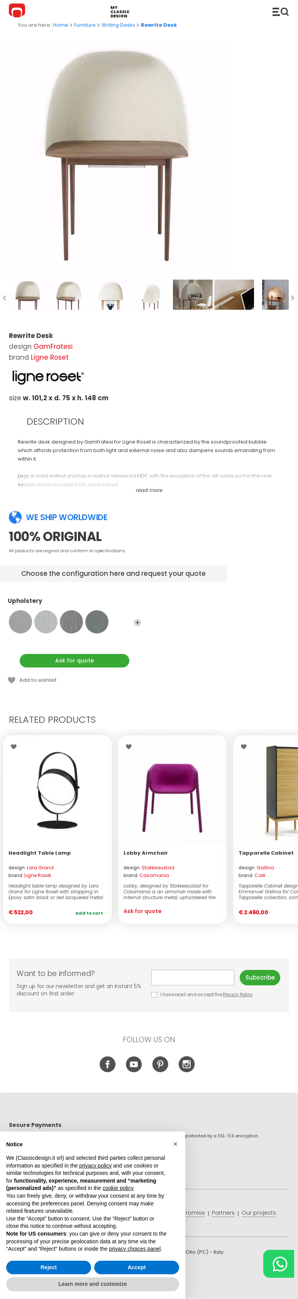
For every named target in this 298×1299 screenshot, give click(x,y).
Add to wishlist (38, 680)
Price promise (186, 1212)
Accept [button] (137, 1267)
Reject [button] (49, 1267)
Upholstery (74, 604)
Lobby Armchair (146, 853)
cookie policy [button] (118, 1188)
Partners (223, 1212)
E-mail (193, 977)
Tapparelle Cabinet (266, 853)
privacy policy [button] (95, 1165)
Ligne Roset (50, 357)
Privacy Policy (238, 994)
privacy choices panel (135, 1249)
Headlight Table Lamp (39, 853)
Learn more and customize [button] (92, 1284)
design (31, 867)
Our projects (259, 1212)
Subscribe (260, 977)
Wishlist (15, 747)
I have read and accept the (202, 994)
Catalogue (280, 11)
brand (29, 875)
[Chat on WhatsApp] (278, 1264)
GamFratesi (53, 346)
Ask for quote (74, 660)
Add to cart (89, 913)
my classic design (120, 11)
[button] (175, 1144)
